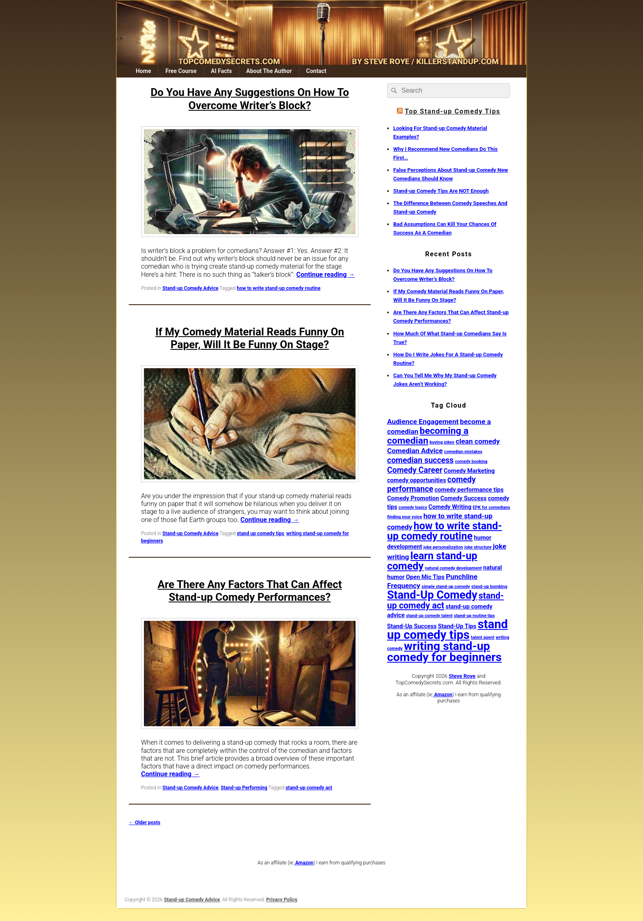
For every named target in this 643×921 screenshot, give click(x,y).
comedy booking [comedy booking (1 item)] (471, 461)
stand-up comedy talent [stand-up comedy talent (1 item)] (429, 615)
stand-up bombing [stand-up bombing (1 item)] (489, 586)
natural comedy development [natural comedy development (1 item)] (453, 568)
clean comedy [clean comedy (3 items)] (477, 441)
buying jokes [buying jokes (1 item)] (442, 442)
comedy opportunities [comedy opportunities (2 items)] (416, 480)
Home (143, 71)
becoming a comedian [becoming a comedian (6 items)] (427, 435)
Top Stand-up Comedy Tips (452, 111)
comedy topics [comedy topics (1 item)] (413, 507)
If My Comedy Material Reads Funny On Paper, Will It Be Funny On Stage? (249, 338)
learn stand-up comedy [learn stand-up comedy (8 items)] (432, 561)
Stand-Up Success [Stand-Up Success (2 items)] (412, 626)
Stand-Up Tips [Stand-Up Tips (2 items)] (457, 626)
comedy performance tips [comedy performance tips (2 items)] (469, 489)
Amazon (442, 695)
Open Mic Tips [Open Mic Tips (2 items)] (425, 577)
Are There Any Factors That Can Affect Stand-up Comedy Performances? (249, 590)
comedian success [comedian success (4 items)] (420, 460)
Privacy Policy (281, 900)
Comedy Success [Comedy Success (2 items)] (463, 498)
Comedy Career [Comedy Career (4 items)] (414, 470)
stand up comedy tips (260, 533)
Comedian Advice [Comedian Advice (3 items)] (415, 451)
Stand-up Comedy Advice (190, 288)
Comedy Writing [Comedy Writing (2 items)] (450, 507)
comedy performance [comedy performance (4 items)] (431, 484)
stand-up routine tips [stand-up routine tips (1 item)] (474, 615)
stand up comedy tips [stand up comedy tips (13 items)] (447, 629)
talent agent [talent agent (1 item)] (482, 637)
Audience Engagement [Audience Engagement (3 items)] (422, 421)
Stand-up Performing (244, 788)
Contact (316, 71)
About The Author (269, 71)
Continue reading (325, 274)
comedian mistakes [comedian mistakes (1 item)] (463, 451)
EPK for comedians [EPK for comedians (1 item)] (491, 507)
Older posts (144, 822)
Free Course (180, 71)
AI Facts (221, 71)
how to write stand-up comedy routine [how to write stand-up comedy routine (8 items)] (444, 531)
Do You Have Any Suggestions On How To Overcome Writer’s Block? (249, 98)
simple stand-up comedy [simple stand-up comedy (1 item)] (446, 586)
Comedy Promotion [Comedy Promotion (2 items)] (413, 498)
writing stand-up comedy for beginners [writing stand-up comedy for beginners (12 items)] (444, 651)
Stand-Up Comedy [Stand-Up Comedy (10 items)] (432, 595)
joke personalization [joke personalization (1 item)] (443, 547)
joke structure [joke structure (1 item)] (477, 547)
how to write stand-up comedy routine (278, 288)
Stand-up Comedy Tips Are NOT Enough (441, 191)
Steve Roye (462, 676)
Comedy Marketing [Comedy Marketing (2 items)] (469, 470)
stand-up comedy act (308, 788)
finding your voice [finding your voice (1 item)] (404, 517)
